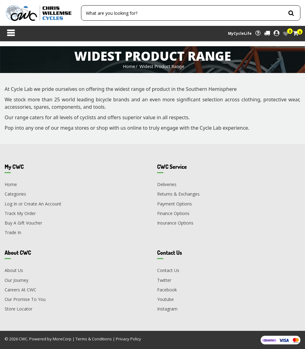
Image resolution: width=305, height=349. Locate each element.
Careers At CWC (20, 290)
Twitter (164, 280)
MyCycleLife (240, 33)
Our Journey (16, 280)
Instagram (167, 309)
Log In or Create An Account (33, 204)
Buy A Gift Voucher (23, 223)
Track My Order (20, 213)
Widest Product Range (162, 66)
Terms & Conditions (93, 339)
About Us (14, 270)
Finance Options (173, 213)
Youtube (165, 299)
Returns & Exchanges (178, 194)
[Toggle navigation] (11, 33)
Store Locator (18, 309)
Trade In (13, 232)
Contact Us (168, 270)
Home (129, 66)
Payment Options (174, 204)
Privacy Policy (128, 339)
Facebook (167, 290)
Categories (15, 194)
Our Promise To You (25, 299)
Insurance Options (175, 223)
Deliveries (167, 184)
